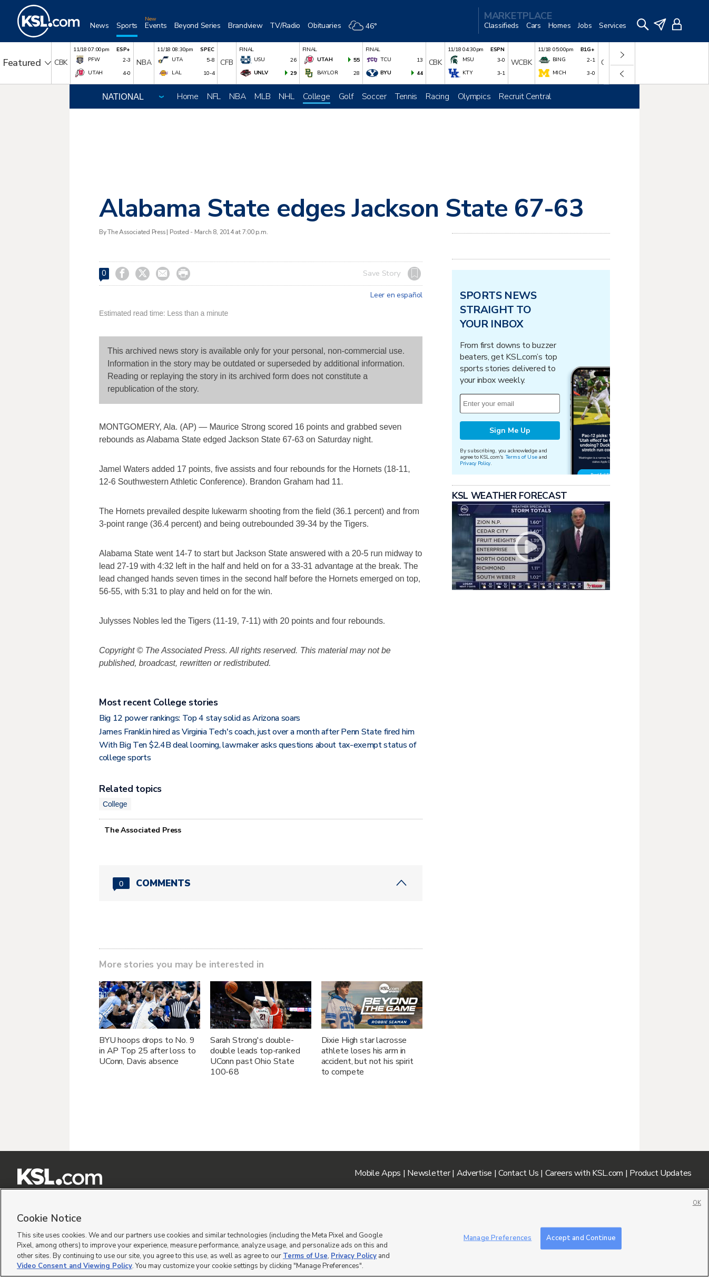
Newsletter (428, 1173)
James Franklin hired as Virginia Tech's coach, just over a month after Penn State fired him (257, 732)
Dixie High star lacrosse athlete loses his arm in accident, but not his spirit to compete (367, 1056)
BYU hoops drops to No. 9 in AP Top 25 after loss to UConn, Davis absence (147, 1050)
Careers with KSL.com (584, 1173)
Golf (346, 96)
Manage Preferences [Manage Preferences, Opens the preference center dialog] (497, 1238)
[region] (354, 1232)
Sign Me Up (509, 430)
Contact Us (518, 1173)
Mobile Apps (377, 1173)
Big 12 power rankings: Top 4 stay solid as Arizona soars (199, 718)
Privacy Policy (475, 463)
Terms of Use (521, 456)
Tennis (406, 96)
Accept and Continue (580, 1238)
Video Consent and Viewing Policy (74, 1266)
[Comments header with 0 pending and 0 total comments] (260, 883)
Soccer (374, 96)
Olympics (474, 96)
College (316, 96)
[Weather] (366, 29)
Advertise (474, 1173)
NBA (237, 96)
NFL (214, 96)
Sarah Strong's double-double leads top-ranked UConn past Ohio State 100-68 (255, 1056)
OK (697, 1203)
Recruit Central (525, 96)
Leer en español (396, 295)
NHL (286, 96)
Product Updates (660, 1173)
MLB (262, 96)
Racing (437, 96)
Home (188, 96)
